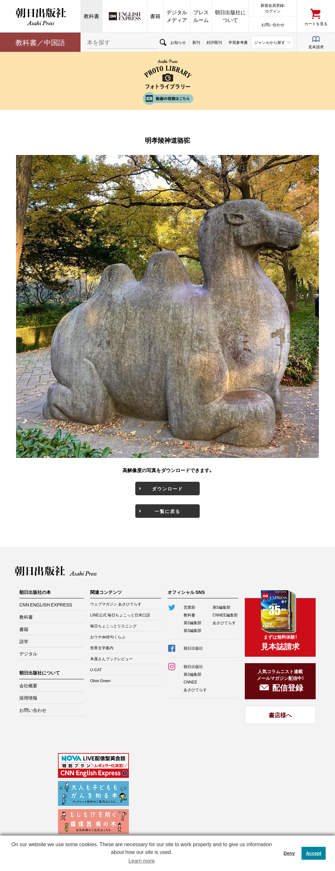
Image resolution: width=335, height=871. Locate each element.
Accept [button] (313, 853)
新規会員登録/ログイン (273, 8)
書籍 (155, 16)
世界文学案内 (101, 648)
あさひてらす (224, 622)
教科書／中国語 (40, 42)
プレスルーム (201, 16)
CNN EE (124, 16)
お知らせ (178, 42)
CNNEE (190, 682)
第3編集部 (192, 630)
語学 (23, 641)
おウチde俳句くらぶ (107, 637)
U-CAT (96, 670)
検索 (162, 42)
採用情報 (28, 697)
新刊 (196, 42)
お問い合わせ (272, 24)
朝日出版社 (40, 16)
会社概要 (28, 685)
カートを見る (316, 23)
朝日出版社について (230, 16)
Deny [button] (289, 853)
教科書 (91, 16)
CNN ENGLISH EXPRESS (45, 604)
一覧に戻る (167, 511)
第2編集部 (192, 622)
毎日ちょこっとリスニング (113, 626)
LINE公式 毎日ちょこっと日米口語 (120, 615)
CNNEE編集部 (225, 615)
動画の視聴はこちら (167, 98)
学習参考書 (238, 42)
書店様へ (280, 715)
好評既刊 (214, 42)
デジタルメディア (177, 16)
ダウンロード (167, 488)
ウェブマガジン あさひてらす (115, 604)
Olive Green (100, 680)
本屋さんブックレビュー (111, 659)
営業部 (189, 607)
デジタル (28, 653)
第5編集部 (221, 607)
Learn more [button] (142, 861)
